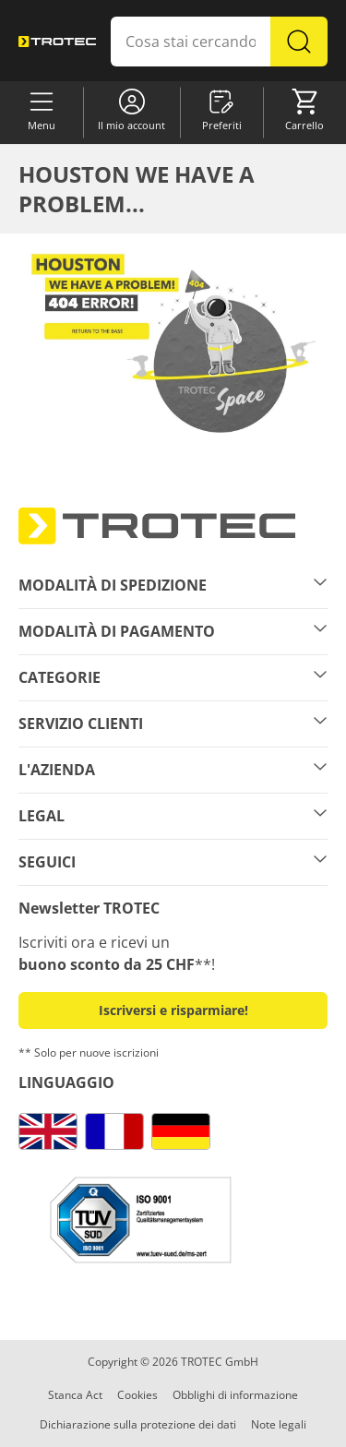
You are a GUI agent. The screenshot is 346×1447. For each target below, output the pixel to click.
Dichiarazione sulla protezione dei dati (138, 1424)
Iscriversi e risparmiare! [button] (173, 1010)
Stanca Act (75, 1395)
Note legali (278, 1424)
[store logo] (57, 41)
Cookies (137, 1395)
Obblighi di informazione (235, 1395)
